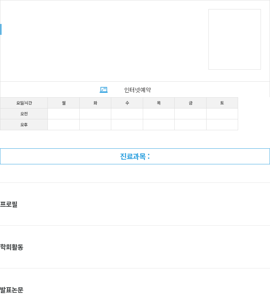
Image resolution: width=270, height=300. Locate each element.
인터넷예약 (137, 89)
